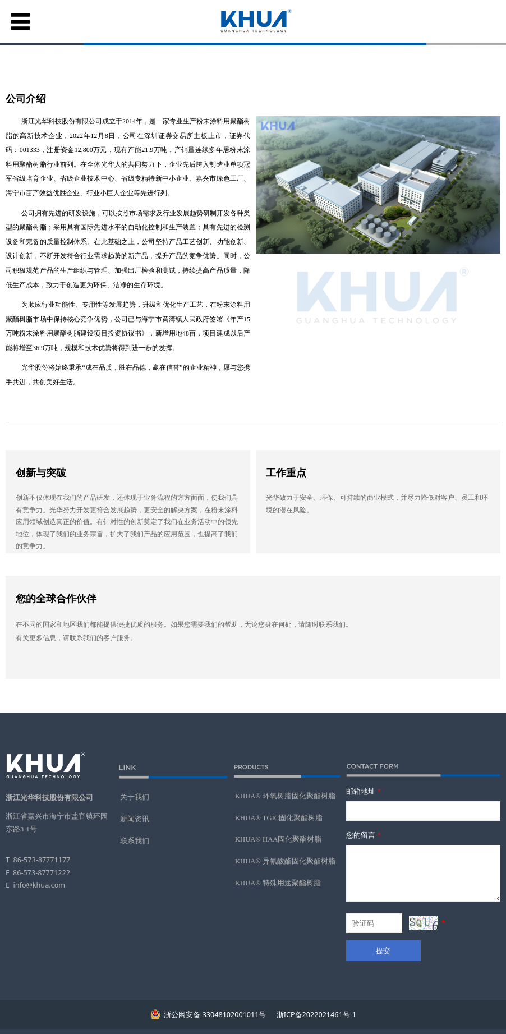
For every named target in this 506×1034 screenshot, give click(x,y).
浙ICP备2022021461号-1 (315, 1014)
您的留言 (364, 835)
